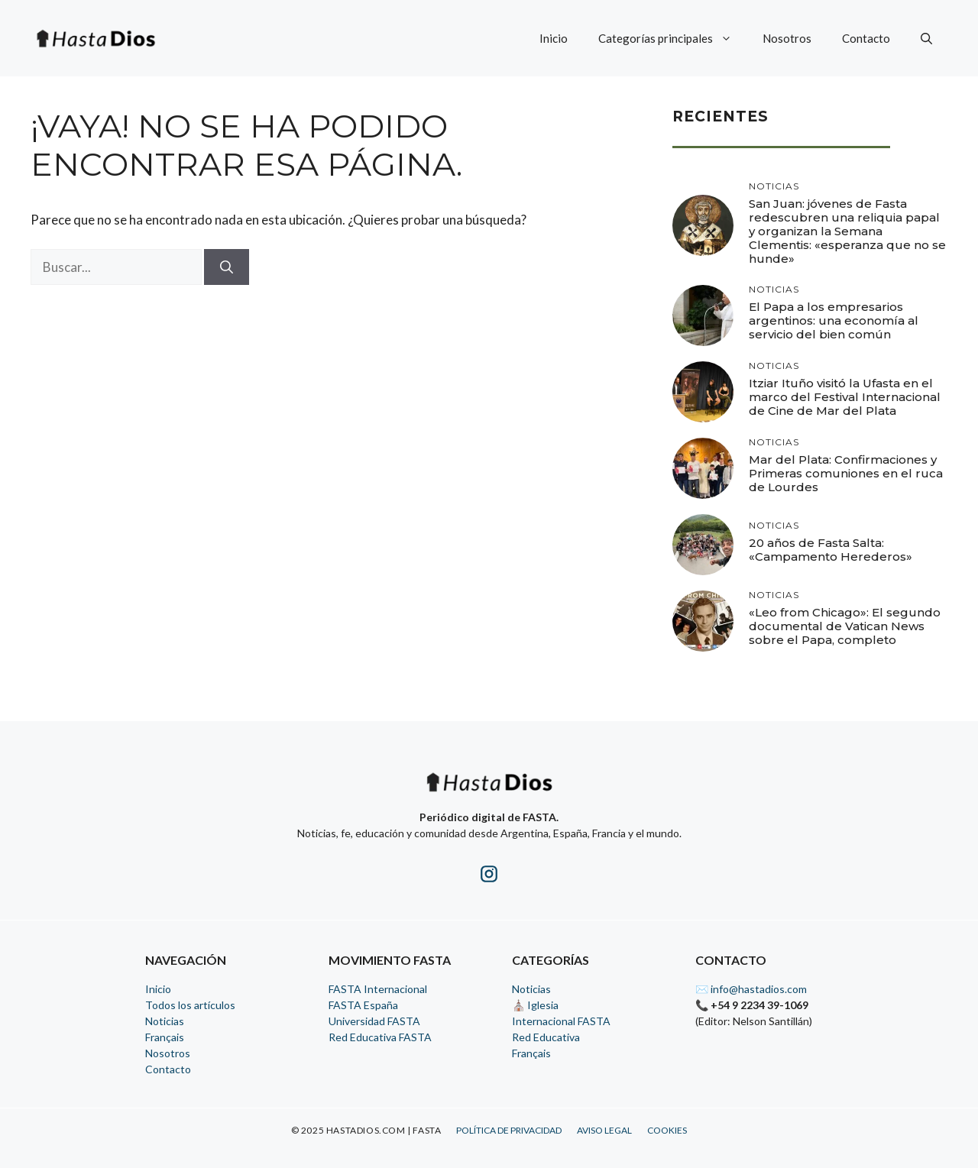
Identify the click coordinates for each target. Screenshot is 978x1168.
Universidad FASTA (374, 1020)
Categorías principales (672, 38)
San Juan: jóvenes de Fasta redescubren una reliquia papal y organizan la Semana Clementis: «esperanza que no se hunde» (847, 231)
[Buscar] (226, 267)
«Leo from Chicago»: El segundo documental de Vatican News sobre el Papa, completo (845, 626)
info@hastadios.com (759, 988)
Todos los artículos (190, 1004)
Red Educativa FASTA (380, 1036)
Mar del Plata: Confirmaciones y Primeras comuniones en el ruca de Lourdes (846, 473)
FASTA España (363, 1004)
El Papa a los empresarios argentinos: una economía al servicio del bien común (833, 320)
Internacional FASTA (561, 1020)
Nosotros (787, 38)
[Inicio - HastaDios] (489, 792)
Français (164, 1036)
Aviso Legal (604, 1130)
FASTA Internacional (378, 988)
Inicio (553, 38)
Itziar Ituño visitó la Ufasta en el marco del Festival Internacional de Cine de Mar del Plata (845, 397)
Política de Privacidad (509, 1130)
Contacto (866, 38)
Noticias (164, 1020)
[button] (926, 38)
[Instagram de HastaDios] (489, 876)
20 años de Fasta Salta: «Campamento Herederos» (830, 549)
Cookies (667, 1130)
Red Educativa (546, 1036)
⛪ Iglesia (535, 1004)
